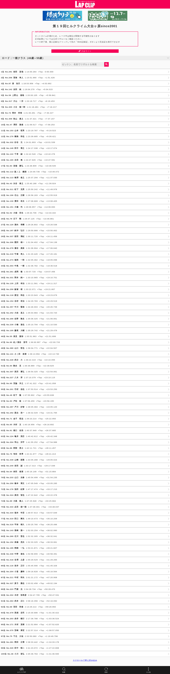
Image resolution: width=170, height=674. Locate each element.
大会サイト (85, 51)
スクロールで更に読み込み (85, 660)
